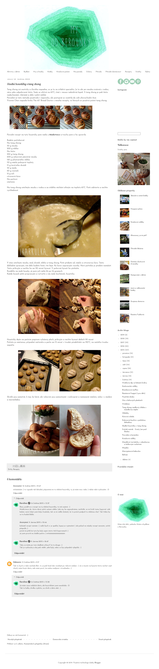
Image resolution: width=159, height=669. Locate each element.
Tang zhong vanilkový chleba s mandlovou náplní (134, 409)
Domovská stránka (60, 639)
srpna (125, 368)
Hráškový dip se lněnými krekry (134, 383)
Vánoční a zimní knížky (139, 196)
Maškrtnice (54, 135)
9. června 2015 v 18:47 (39, 541)
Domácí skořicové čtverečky (138, 263)
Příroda (99, 72)
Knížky (50, 72)
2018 (122, 339)
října (125, 361)
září (124, 365)
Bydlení (26, 72)
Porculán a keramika (130, 435)
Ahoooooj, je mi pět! (139, 235)
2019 (122, 335)
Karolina (23, 503)
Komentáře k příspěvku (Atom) (36, 644)
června (125, 376)
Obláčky (125, 413)
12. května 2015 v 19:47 (31, 486)
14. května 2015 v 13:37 (40, 503)
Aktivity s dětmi (13, 72)
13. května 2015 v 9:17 (30, 562)
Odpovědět (17, 493)
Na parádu (77, 72)
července (126, 372)
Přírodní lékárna (137, 249)
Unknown (17, 562)
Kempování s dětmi (138, 275)
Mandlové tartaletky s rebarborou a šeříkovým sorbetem (136, 443)
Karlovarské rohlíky (129, 386)
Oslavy (89, 72)
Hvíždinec (126, 404)
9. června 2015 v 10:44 (38, 522)
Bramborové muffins (130, 390)
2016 (122, 346)
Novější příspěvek (15, 639)
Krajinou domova (137, 301)
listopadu (126, 357)
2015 (122, 350)
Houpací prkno (136, 209)
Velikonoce (123, 145)
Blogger (97, 663)
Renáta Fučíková (137, 315)
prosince (126, 353)
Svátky (138, 72)
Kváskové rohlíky (137, 222)
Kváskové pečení (63, 72)
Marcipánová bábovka (131, 451)
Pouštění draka (128, 397)
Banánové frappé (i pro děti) (133, 393)
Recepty (128, 72)
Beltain (125, 455)
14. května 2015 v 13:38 (40, 582)
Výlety (147, 72)
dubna (125, 460)
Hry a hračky (38, 72)
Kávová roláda (128, 417)
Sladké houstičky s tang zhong (134, 426)
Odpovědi (20, 499)
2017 (122, 342)
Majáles (125, 448)
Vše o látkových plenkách (132, 400)
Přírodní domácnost (113, 72)
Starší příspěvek (105, 639)
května (125, 380)
